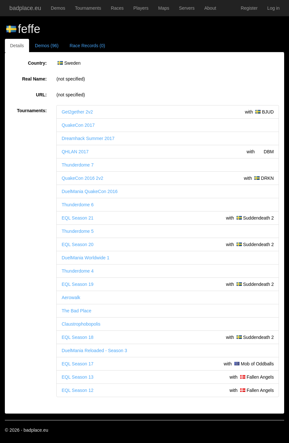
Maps (163, 8)
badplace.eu (25, 8)
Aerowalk (70, 297)
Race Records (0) (87, 45)
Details (17, 45)
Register (249, 8)
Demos (58, 8)
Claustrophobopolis (80, 324)
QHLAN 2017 (74, 151)
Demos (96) (47, 45)
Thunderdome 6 (77, 204)
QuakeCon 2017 (77, 125)
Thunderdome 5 (77, 231)
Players (141, 8)
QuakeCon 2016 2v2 (82, 178)
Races (117, 8)
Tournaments (88, 8)
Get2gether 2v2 (77, 111)
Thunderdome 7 (77, 164)
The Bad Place (76, 310)
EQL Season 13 (77, 377)
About (210, 8)
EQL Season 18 (77, 337)
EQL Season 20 (77, 244)
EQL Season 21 (77, 218)
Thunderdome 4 (77, 271)
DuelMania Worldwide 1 (85, 257)
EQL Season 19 (77, 284)
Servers (187, 8)
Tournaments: (32, 110)
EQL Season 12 (77, 390)
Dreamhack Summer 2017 (87, 138)
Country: (37, 63)
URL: (41, 94)
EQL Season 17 (77, 363)
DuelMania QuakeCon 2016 (89, 191)
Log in (273, 8)
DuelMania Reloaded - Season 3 (94, 350)
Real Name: (34, 78)
